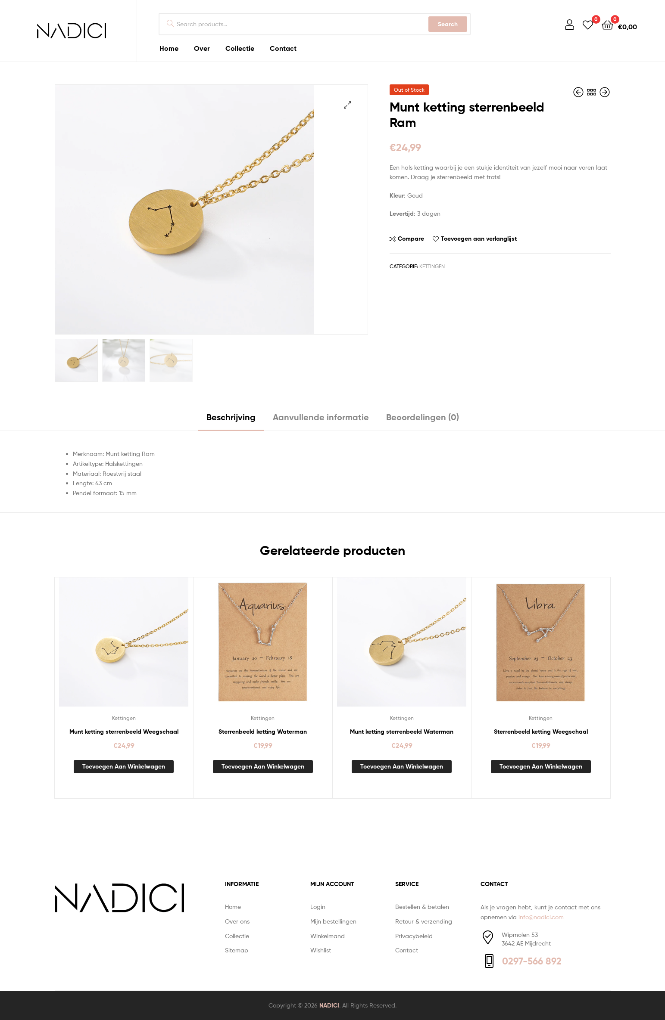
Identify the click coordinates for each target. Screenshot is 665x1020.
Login (317, 905)
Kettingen (432, 266)
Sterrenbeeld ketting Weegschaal (541, 731)
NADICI (329, 1004)
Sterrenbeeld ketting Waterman (263, 731)
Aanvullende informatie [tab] (321, 416)
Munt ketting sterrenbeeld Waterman (401, 731)
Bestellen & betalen (422, 905)
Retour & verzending (423, 920)
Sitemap (236, 949)
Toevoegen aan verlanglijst (479, 238)
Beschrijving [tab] (231, 416)
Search (448, 24)
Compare (411, 238)
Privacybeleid (414, 934)
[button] (347, 105)
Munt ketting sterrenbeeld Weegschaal (123, 731)
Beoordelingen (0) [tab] (422, 416)
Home (233, 905)
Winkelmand (327, 934)
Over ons (237, 920)
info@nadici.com (541, 915)
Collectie (237, 934)
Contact (406, 949)
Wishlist (320, 949)
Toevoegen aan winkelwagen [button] (123, 765)
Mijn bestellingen (333, 920)
